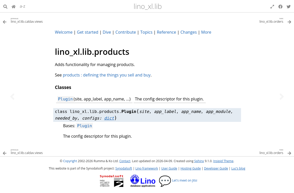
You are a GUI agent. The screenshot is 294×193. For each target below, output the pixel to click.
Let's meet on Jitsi (178, 180)
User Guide (169, 168)
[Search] (5, 6)
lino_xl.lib (148, 6)
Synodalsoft (123, 168)
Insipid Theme (223, 161)
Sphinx (199, 161)
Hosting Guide (190, 168)
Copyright (70, 161)
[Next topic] (282, 96)
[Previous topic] (12, 96)
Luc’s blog (238, 168)
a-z (22, 6)
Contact (124, 161)
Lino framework (146, 168)
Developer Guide (216, 168)
